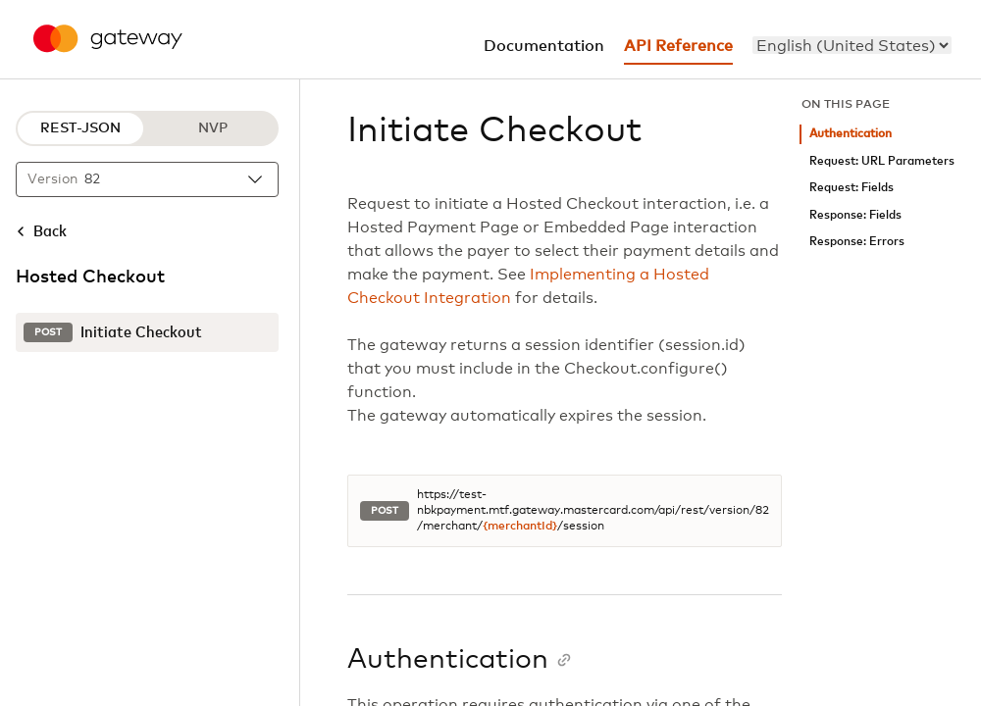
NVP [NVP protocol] (213, 128)
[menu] (852, 45)
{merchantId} (520, 526)
